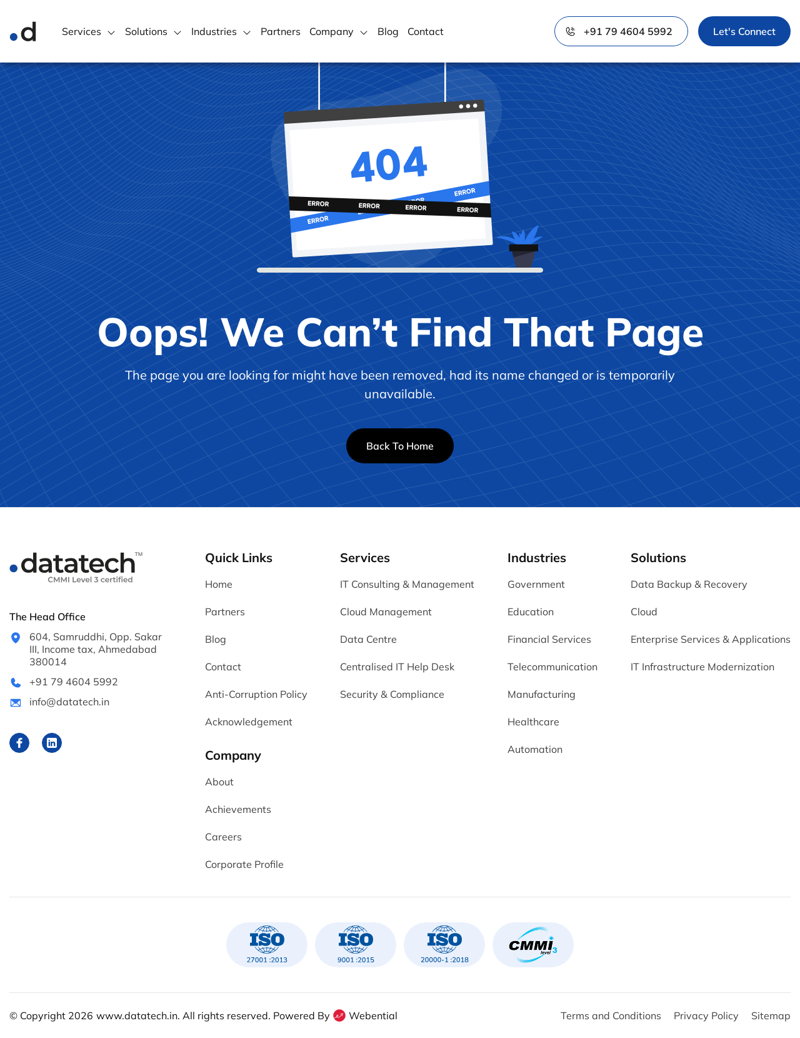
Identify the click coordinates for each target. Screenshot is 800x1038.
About (219, 781)
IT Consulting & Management (407, 584)
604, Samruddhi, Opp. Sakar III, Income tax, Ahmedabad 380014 (95, 649)
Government (536, 584)
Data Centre (368, 639)
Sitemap (771, 1015)
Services (81, 31)
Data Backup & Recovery (689, 584)
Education (531, 611)
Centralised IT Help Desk (397, 666)
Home (218, 584)
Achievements (238, 809)
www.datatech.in (137, 1015)
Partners (281, 31)
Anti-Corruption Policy (256, 694)
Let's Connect (744, 31)
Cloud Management (386, 611)
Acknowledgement (248, 721)
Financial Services (549, 639)
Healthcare (533, 721)
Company (331, 31)
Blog (388, 31)
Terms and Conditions (611, 1015)
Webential (365, 1015)
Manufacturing (542, 694)
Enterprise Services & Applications (711, 639)
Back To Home (400, 446)
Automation (535, 749)
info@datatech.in (69, 701)
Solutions (146, 31)
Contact (426, 31)
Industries (214, 31)
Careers (223, 836)
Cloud (644, 611)
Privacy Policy (706, 1015)
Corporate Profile (244, 864)
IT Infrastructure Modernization (702, 666)
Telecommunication (553, 666)
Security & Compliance (392, 694)
